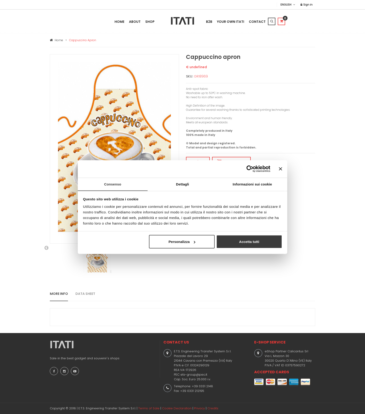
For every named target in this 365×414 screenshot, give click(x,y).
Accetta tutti (249, 242)
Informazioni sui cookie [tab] (252, 184)
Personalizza (182, 242)
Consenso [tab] (112, 184)
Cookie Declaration (177, 408)
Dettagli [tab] (182, 184)
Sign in (307, 5)
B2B (209, 21)
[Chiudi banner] (280, 168)
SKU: (189, 76)
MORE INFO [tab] (59, 293)
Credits (212, 408)
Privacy (199, 408)
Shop (150, 21)
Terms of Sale (148, 408)
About (135, 21)
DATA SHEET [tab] (85, 293)
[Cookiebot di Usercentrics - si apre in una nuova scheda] (250, 168)
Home (119, 21)
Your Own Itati (230, 21)
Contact (257, 21)
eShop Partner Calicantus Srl (286, 351)
